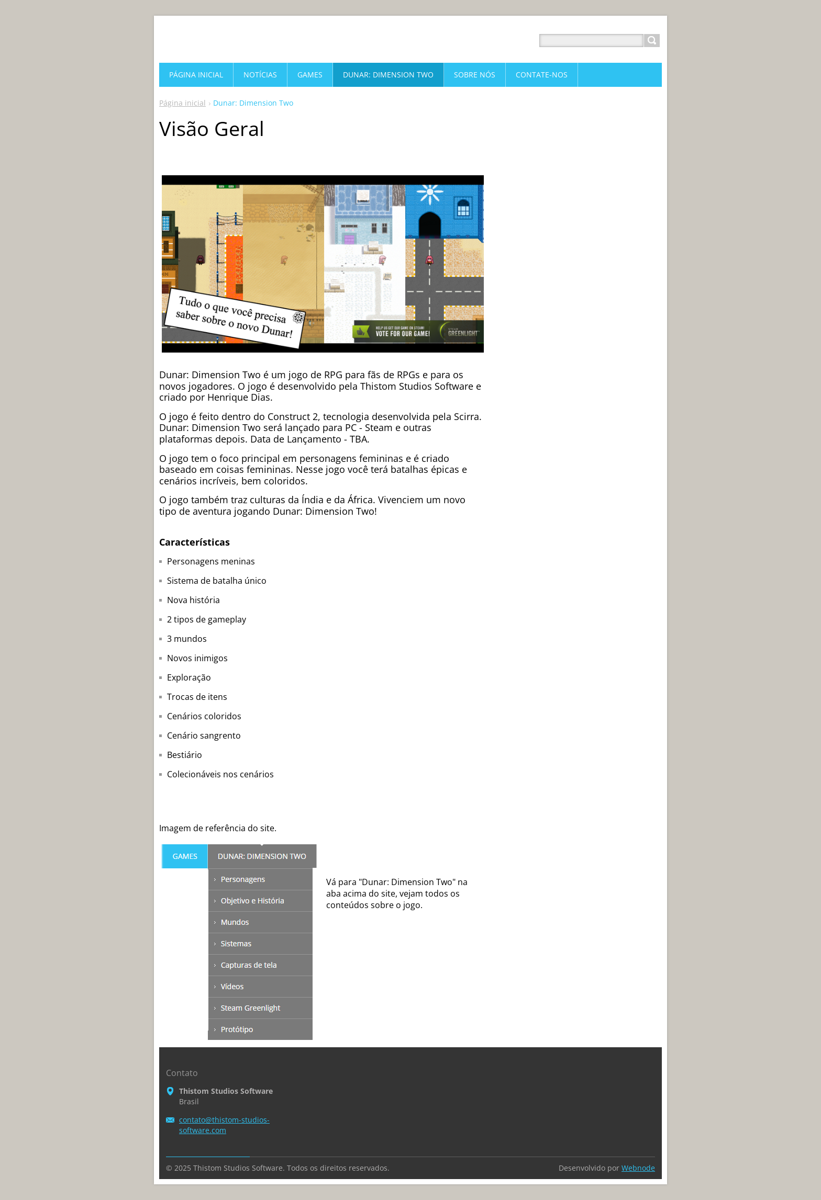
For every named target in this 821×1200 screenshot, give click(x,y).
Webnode (638, 1168)
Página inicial (182, 103)
